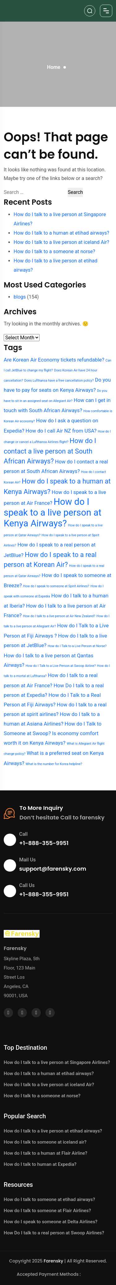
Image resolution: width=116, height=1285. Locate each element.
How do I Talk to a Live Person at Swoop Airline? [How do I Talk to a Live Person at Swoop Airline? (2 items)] (61, 666)
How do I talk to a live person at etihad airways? (53, 1131)
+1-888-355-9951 (43, 843)
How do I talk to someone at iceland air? (45, 1142)
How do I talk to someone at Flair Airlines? (47, 1210)
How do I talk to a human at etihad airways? (61, 233)
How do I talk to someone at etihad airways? (49, 1199)
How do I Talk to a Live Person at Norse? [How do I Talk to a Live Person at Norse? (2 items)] (77, 646)
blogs (20, 297)
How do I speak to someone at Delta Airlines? (50, 1221)
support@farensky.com (52, 869)
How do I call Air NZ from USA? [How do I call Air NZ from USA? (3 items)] (61, 431)
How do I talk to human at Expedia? (40, 1164)
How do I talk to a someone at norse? (54, 251)
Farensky (53, 1261)
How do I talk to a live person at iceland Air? (61, 242)
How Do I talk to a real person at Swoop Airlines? (54, 1233)
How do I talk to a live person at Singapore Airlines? (57, 1062)
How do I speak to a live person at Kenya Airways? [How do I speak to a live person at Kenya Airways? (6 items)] (52, 512)
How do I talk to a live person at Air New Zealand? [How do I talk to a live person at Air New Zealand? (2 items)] (59, 616)
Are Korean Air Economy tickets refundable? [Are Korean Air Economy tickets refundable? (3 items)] (54, 360)
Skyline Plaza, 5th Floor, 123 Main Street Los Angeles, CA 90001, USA (22, 977)
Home (53, 67)
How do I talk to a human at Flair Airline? (45, 1153)
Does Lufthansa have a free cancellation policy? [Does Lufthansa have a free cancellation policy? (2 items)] (59, 381)
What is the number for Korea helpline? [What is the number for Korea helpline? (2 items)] (54, 764)
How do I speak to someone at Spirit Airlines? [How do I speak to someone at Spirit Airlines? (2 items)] (56, 586)
